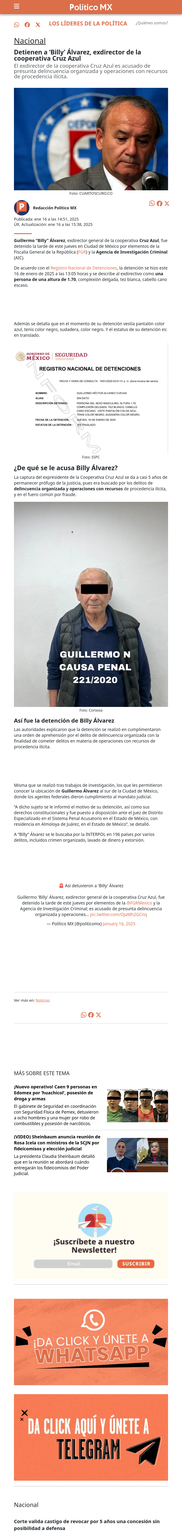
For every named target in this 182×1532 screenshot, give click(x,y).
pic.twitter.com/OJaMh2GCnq (118, 914)
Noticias (43, 1000)
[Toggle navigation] (16, 6)
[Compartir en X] (167, 203)
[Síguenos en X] (38, 25)
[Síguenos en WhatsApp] (16, 25)
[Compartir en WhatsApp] (152, 202)
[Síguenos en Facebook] (27, 25)
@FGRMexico (139, 903)
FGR (82, 252)
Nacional (30, 40)
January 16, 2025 (119, 924)
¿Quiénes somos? (152, 22)
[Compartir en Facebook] (160, 203)
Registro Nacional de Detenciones (83, 268)
